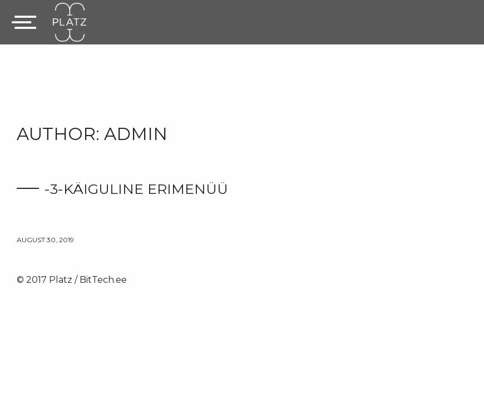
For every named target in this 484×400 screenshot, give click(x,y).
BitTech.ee (103, 279)
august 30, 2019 (45, 240)
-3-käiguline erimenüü (136, 189)
